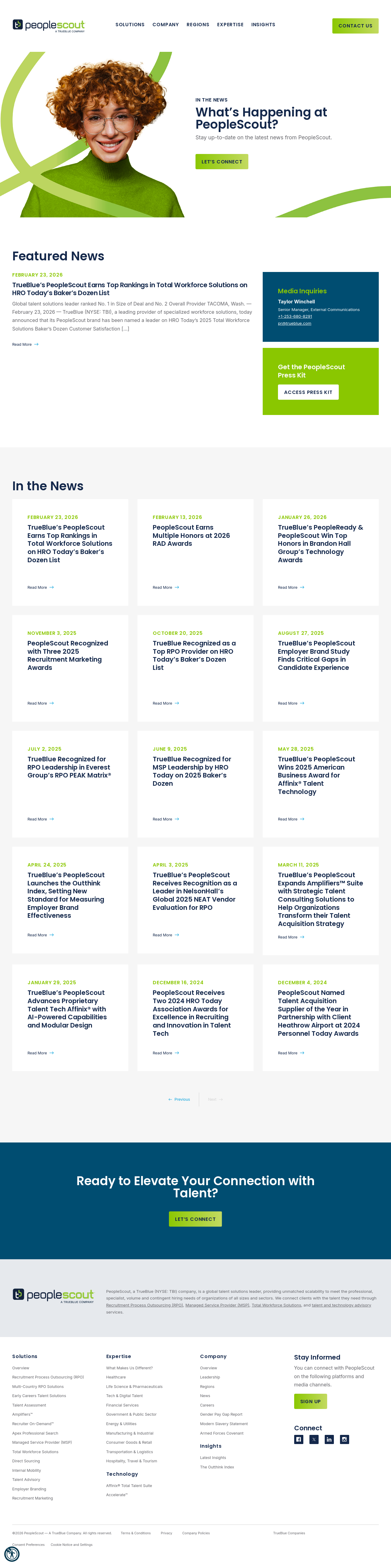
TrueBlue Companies (289, 1533)
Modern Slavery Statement (224, 1423)
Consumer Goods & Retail (129, 1442)
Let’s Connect (222, 161)
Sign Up (310, 1401)
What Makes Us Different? (129, 1368)
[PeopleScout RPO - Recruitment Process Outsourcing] (50, 26)
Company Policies (196, 1533)
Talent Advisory (26, 1479)
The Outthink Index (217, 1467)
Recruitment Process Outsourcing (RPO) (144, 1305)
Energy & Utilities (121, 1423)
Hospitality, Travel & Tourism (131, 1461)
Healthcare (116, 1377)
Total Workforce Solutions (276, 1305)
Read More (22, 344)
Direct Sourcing (26, 1461)
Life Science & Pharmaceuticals (134, 1386)
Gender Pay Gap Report (221, 1414)
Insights (263, 24)
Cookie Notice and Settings (72, 1545)
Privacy (166, 1533)
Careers (207, 1405)
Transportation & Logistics (129, 1452)
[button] (12, 1554)
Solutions (130, 24)
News (205, 1395)
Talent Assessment (29, 1405)
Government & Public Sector (131, 1414)
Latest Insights (213, 1457)
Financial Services (122, 1405)
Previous (182, 1099)
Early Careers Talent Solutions (39, 1395)
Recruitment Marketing (32, 1498)
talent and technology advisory (341, 1305)
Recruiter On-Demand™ (33, 1423)
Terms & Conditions (136, 1533)
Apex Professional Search (35, 1433)
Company (165, 24)
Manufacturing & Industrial (130, 1433)
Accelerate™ (117, 1495)
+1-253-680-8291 (295, 316)
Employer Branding (29, 1489)
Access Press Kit (308, 392)
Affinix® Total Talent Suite (129, 1485)
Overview (20, 1368)
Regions (198, 24)
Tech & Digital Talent (124, 1395)
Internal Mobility (26, 1470)
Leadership (210, 1377)
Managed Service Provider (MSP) (217, 1305)
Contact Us (355, 26)
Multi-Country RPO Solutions (38, 1386)
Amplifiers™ (22, 1414)
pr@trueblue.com (294, 323)
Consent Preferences (28, 1545)
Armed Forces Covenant (221, 1433)
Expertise (230, 24)
